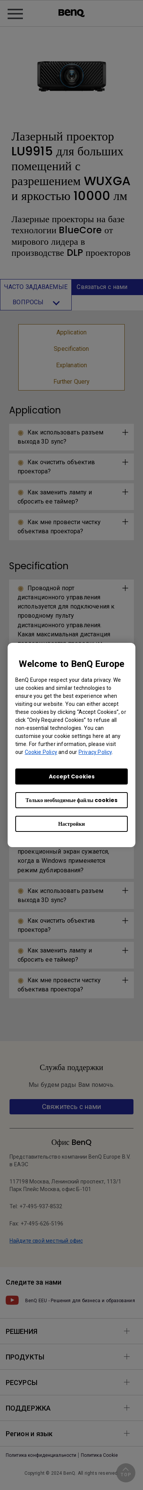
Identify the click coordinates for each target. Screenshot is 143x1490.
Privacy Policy (95, 752)
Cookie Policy (41, 752)
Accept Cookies (72, 776)
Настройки (71, 824)
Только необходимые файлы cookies (71, 800)
